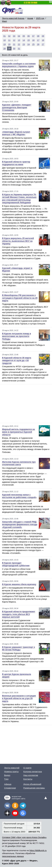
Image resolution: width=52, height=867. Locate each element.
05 (24, 36)
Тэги (6, 779)
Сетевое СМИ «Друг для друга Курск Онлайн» (24, 837)
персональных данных (13, 856)
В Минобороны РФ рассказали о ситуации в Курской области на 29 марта (19, 298)
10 (4, 40)
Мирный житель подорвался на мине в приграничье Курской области (18, 432)
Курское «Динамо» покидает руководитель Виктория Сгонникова (16, 107)
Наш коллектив (30, 775)
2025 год (40, 18)
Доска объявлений (32, 784)
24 (28, 44)
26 (38, 44)
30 (14, 48)
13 (19, 40)
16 (33, 40)
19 (4, 44)
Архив (30, 18)
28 (4, 48)
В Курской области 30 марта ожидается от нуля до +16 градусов (16, 360)
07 (33, 36)
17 (38, 40)
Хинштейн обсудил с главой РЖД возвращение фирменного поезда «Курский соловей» (19, 524)
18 (43, 40)
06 (28, 36)
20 (9, 44)
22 (19, 44)
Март (4, 21)
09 (43, 36)
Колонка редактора (32, 771)
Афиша (7, 784)
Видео (7, 775)
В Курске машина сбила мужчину (19, 584)
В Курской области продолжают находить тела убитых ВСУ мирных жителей (18, 614)
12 (14, 40)
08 (38, 36)
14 (24, 40)
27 (43, 44)
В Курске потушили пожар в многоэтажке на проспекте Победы (16, 336)
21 (14, 44)
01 (4, 36)
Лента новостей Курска (13, 18)
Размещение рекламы (34, 788)
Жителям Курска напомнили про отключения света (19, 463)
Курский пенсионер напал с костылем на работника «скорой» (19, 496)
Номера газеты (11, 771)
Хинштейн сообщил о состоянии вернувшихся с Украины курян (19, 65)
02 (9, 36)
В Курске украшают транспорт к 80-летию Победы (18, 648)
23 (24, 44)
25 (33, 44)
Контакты (27, 779)
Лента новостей (11, 768)
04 (19, 36)
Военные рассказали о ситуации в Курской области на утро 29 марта (19, 698)
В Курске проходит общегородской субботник (15, 564)
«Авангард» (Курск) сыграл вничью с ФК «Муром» (16, 133)
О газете (27, 768)
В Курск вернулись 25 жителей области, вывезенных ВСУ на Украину (18, 241)
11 (9, 40)
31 (19, 48)
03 (14, 36)
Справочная (10, 788)
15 (28, 40)
